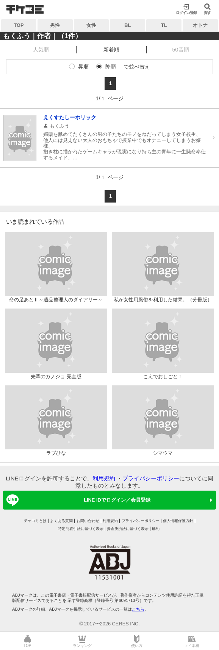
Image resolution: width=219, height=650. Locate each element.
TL (164, 25)
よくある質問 (61, 521)
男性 (55, 25)
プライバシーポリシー (150, 478)
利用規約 (103, 478)
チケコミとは (35, 521)
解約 (156, 529)
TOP (18, 25)
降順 (110, 67)
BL (127, 25)
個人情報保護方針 (178, 521)
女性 (91, 25)
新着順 (111, 50)
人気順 (41, 50)
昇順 (83, 67)
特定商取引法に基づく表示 (80, 529)
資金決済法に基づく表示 (128, 529)
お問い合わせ (88, 521)
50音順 (180, 50)
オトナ (200, 25)
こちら (138, 609)
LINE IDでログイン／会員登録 (77, 500)
